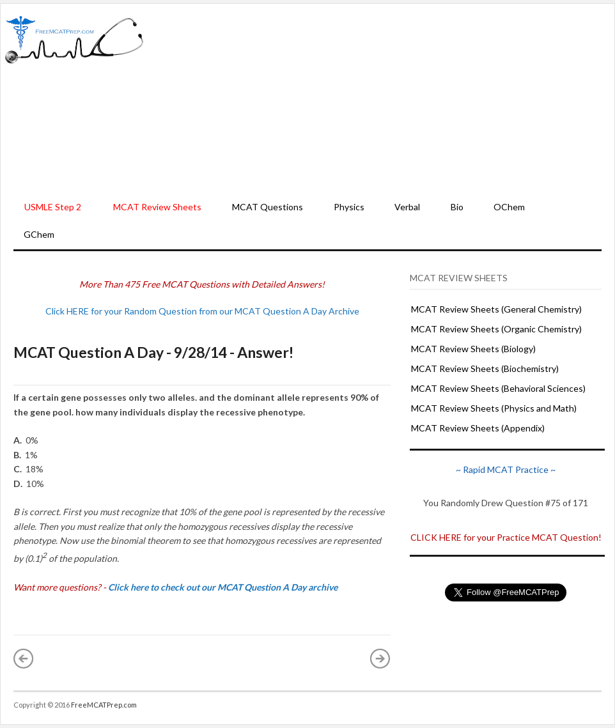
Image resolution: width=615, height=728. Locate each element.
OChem (509, 206)
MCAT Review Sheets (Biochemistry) (485, 368)
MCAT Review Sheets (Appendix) (478, 427)
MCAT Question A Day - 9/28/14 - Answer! (153, 352)
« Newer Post (23, 658)
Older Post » (380, 658)
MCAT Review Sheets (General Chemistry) (496, 309)
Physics (349, 206)
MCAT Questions (267, 206)
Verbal (407, 206)
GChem (39, 234)
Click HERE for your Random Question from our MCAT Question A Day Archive (202, 311)
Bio (457, 206)
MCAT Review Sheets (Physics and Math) (494, 408)
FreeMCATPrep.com (104, 705)
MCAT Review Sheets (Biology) (473, 348)
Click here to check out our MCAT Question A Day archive (223, 587)
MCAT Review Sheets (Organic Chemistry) (496, 328)
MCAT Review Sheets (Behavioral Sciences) (498, 388)
